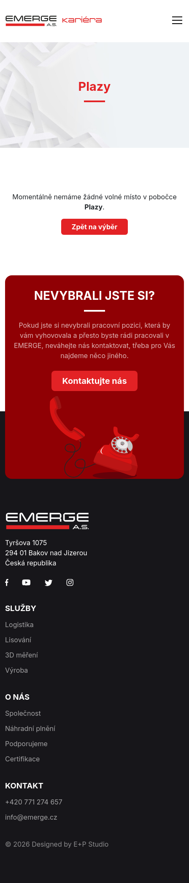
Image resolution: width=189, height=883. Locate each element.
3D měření (21, 655)
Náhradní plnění (30, 728)
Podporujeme (26, 743)
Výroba (16, 670)
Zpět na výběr (94, 227)
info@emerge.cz (31, 817)
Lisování (18, 640)
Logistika (19, 624)
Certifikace (22, 759)
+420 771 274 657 (33, 802)
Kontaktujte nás (94, 381)
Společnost (23, 713)
